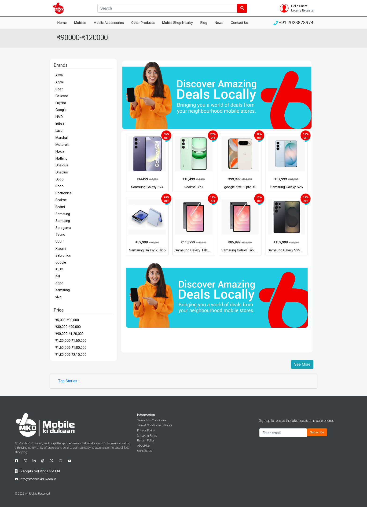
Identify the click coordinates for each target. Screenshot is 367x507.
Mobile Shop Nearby (177, 23)
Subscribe (317, 432)
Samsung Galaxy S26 (286, 187)
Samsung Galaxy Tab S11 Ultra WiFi (202, 250)
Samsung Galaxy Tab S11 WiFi (244, 250)
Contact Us (239, 23)
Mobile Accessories (109, 23)
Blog (203, 23)
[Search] (167, 8)
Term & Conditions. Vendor (154, 425)
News (219, 23)
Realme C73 (193, 187)
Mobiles (80, 23)
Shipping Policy (147, 435)
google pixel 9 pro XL (240, 187)
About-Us (143, 445)
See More (302, 364)
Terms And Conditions (151, 420)
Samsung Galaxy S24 (147, 187)
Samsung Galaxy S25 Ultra (288, 250)
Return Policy (145, 440)
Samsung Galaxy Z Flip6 (147, 250)
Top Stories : (68, 381)
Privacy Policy (146, 430)
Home (62, 23)
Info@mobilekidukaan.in (38, 479)
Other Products (143, 23)
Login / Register (303, 10)
